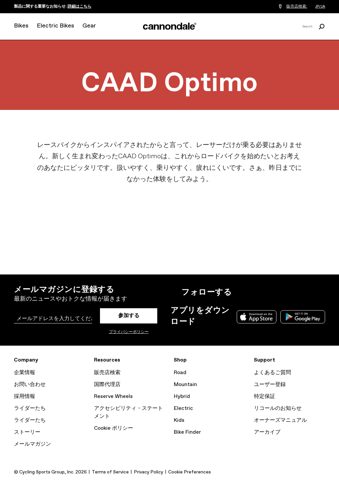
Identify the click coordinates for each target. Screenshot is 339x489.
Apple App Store (256, 316)
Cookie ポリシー (113, 428)
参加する (128, 315)
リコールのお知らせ (278, 408)
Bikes (21, 26)
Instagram (241, 292)
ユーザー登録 (270, 384)
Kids (179, 420)
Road (180, 372)
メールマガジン (32, 444)
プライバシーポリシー (129, 332)
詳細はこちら (79, 6)
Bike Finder (187, 432)
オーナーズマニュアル (280, 420)
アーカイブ (267, 432)
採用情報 (24, 396)
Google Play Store (302, 316)
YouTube (285, 292)
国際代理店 (107, 384)
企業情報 (24, 372)
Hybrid (182, 396)
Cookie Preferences (189, 472)
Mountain (185, 384)
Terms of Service (110, 472)
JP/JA (320, 6)
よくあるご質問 (272, 372)
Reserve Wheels (113, 396)
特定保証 (264, 396)
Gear (89, 26)
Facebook (270, 292)
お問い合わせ (30, 384)
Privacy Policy (148, 472)
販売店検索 (107, 372)
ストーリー (27, 432)
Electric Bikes (55, 26)
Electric (183, 408)
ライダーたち (30, 408)
